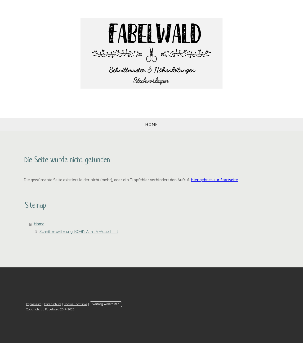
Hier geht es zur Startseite (214, 179)
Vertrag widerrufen (105, 304)
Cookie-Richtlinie (75, 304)
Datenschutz (52, 304)
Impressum (33, 304)
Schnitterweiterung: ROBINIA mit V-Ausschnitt (79, 231)
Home (151, 124)
